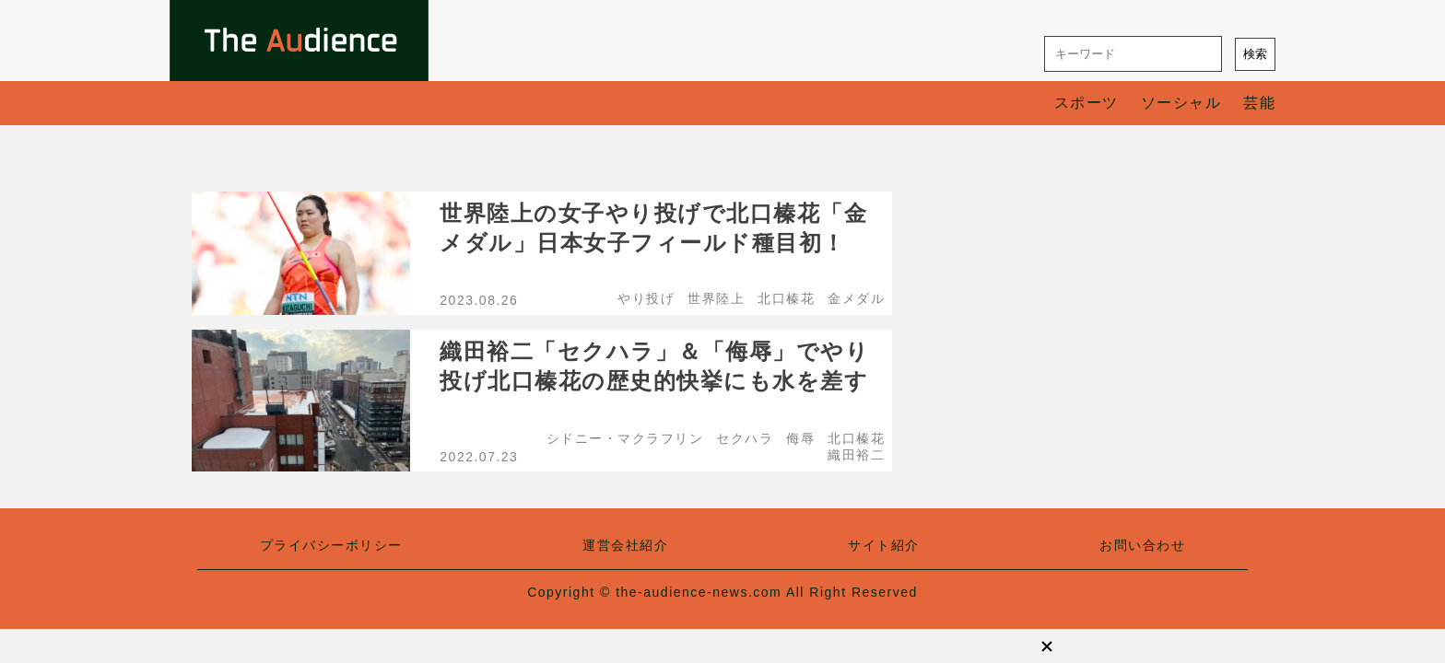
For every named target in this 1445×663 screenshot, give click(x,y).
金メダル (856, 298)
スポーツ (1086, 102)
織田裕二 (856, 455)
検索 (1255, 54)
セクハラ (744, 438)
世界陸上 (716, 298)
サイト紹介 (884, 545)
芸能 (1259, 102)
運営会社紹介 (625, 545)
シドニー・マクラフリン (625, 438)
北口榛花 (786, 298)
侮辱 (800, 438)
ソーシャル (1181, 102)
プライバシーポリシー (331, 545)
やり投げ (646, 298)
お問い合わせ (1142, 545)
